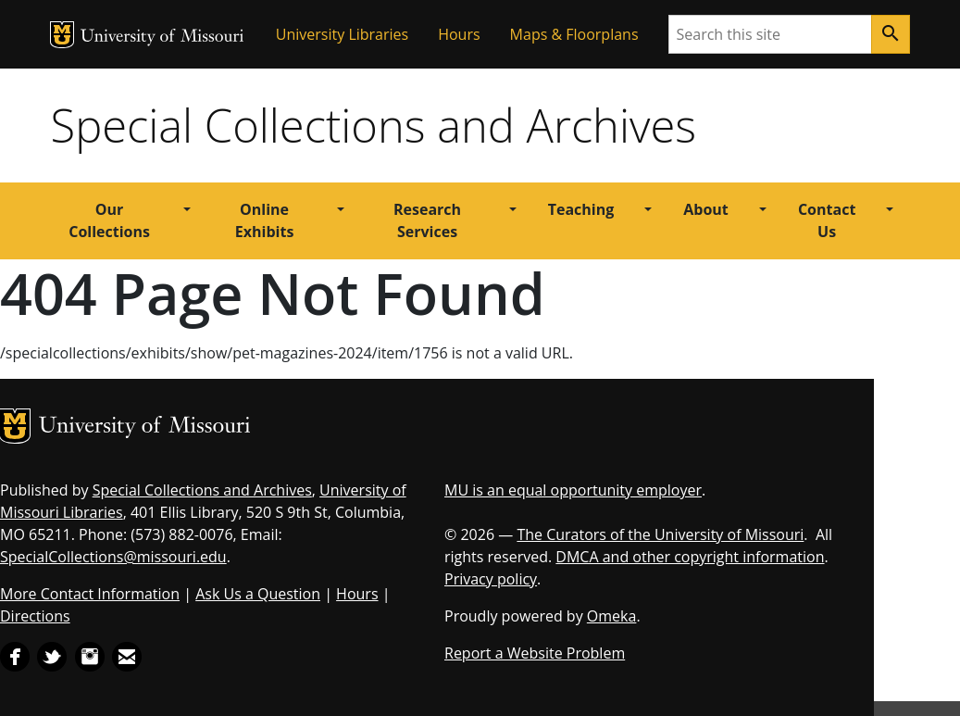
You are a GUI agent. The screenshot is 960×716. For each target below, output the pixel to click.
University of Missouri (162, 37)
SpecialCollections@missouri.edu (113, 556)
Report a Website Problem (534, 653)
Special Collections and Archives (373, 125)
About (706, 209)
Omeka (612, 616)
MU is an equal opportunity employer (573, 490)
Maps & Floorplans (574, 34)
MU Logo (62, 34)
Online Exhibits (264, 220)
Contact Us (826, 220)
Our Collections (109, 220)
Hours (459, 34)
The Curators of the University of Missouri (660, 534)
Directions (35, 616)
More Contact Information (90, 594)
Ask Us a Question (257, 594)
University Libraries (342, 34)
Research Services (427, 220)
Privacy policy (490, 579)
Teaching (581, 209)
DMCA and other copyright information (689, 556)
